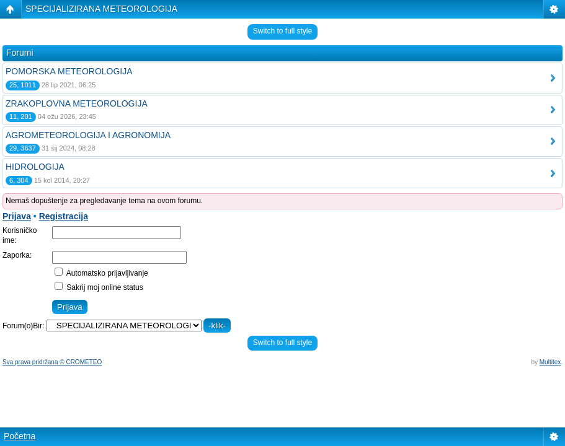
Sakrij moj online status (99, 287)
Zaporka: (17, 255)
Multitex (550, 362)
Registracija (63, 216)
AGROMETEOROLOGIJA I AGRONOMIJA (88, 135)
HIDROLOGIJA (35, 167)
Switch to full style (282, 31)
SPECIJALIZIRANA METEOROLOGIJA (101, 9)
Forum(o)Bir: (23, 325)
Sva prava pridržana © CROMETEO (52, 362)
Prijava (16, 216)
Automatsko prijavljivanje (101, 273)
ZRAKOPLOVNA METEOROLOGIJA (77, 103)
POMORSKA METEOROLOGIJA (69, 71)
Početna (19, 436)
